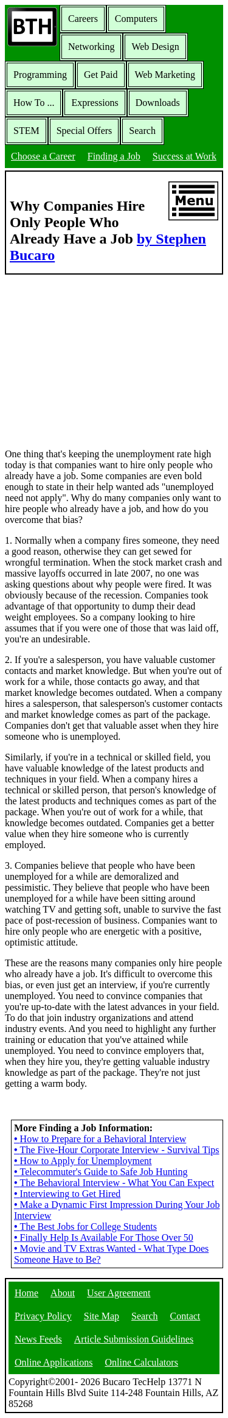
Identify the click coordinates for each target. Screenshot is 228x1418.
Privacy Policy (43, 1316)
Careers (83, 18)
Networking (91, 46)
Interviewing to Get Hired (67, 1193)
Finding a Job (114, 156)
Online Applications (53, 1362)
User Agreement (118, 1293)
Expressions (94, 102)
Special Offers (84, 130)
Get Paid (101, 74)
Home (26, 1293)
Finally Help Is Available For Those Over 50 (103, 1237)
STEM (26, 130)
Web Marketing (165, 74)
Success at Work (184, 156)
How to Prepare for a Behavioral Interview (100, 1139)
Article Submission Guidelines (133, 1339)
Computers (136, 18)
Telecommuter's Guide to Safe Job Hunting (101, 1172)
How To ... (33, 102)
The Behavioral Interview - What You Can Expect (114, 1183)
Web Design (155, 46)
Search (142, 130)
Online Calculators (141, 1362)
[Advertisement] (114, 360)
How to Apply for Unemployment (82, 1161)
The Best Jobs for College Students (85, 1226)
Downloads (158, 102)
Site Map (101, 1316)
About (62, 1293)
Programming (40, 74)
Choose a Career (43, 156)
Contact (185, 1316)
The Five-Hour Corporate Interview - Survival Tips (116, 1150)
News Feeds (38, 1339)
